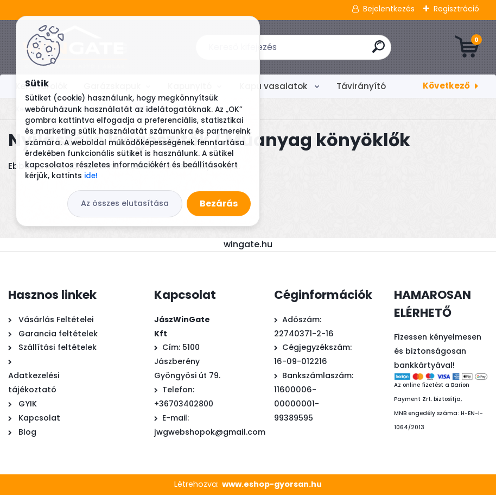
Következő (446, 85)
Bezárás (219, 203)
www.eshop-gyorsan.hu (272, 484)
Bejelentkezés (389, 8)
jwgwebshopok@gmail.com (209, 432)
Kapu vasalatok (274, 86)
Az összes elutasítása (125, 203)
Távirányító (361, 86)
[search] (378, 50)
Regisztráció (456, 8)
